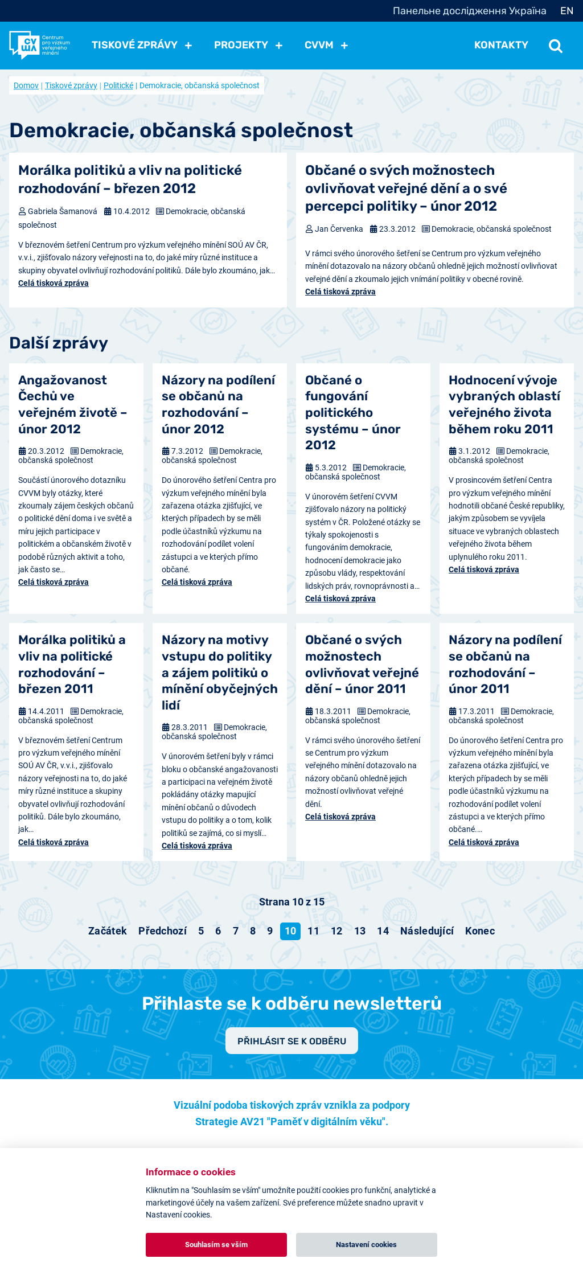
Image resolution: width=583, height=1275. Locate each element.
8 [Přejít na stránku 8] (253, 931)
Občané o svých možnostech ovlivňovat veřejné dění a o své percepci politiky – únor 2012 (406, 188)
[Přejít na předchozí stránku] (162, 931)
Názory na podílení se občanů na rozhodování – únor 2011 (505, 664)
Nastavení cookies (366, 1244)
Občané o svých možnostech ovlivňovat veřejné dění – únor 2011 (362, 664)
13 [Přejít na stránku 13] (360, 931)
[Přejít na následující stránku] (427, 931)
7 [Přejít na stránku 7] (236, 931)
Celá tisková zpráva (53, 283)
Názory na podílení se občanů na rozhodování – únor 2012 (218, 404)
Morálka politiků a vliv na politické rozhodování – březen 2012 (130, 179)
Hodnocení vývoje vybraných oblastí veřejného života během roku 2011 (504, 404)
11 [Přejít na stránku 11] (313, 931)
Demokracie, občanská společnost (492, 228)
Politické (118, 85)
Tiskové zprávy (71, 85)
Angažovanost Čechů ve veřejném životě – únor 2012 (73, 404)
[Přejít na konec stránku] (480, 931)
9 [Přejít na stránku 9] (270, 931)
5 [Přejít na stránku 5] (201, 931)
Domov (26, 85)
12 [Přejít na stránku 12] (337, 931)
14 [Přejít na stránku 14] (383, 931)
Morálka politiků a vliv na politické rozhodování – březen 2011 (72, 664)
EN (567, 11)
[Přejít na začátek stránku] (108, 931)
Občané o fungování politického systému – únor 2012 (353, 412)
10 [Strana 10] (291, 931)
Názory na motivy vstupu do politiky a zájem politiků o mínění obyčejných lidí (220, 672)
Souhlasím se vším (216, 1244)
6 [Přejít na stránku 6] (218, 931)
